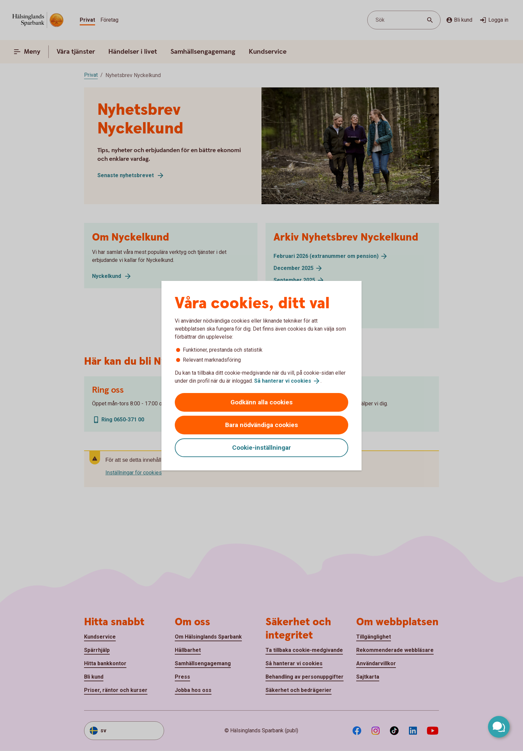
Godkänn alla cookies (261, 402)
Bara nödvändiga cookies (261, 425)
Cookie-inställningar (261, 447)
